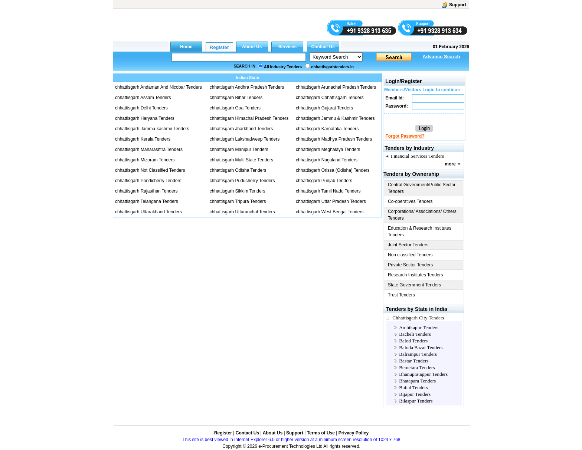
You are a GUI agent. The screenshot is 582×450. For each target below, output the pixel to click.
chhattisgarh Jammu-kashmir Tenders (152, 128)
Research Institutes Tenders (415, 274)
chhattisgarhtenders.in (332, 67)
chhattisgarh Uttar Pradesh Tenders (331, 201)
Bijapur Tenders (415, 394)
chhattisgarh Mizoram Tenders (145, 159)
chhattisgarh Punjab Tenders (324, 180)
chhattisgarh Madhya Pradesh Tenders (334, 139)
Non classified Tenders (410, 254)
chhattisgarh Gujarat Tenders (324, 108)
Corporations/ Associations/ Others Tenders (422, 215)
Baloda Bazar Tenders (420, 347)
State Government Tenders (414, 285)
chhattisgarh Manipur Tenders (239, 149)
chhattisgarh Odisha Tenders (238, 170)
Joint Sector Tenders (408, 244)
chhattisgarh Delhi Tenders (141, 108)
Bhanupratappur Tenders (423, 374)
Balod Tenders (413, 341)
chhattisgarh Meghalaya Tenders (328, 149)
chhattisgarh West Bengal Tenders (329, 211)
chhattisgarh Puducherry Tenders (242, 180)
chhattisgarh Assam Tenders (143, 97)
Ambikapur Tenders (418, 327)
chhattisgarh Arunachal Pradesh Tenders (336, 87)
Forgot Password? (404, 136)
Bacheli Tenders (415, 334)
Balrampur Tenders (418, 354)
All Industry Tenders (283, 67)
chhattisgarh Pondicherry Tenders (148, 180)
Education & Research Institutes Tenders (419, 231)
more (450, 164)
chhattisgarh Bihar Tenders (236, 97)
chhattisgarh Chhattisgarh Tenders (330, 97)
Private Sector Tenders (410, 264)
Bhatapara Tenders (417, 381)
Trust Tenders (401, 295)
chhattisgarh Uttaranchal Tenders (242, 211)
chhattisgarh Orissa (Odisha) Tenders (333, 170)
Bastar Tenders (413, 361)
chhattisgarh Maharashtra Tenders (149, 149)
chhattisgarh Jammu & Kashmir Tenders (335, 118)
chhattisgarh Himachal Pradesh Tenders (249, 118)
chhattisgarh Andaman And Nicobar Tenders (158, 87)
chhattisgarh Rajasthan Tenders (146, 191)
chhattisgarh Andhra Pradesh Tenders (247, 87)
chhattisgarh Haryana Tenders (144, 118)
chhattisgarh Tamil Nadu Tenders (328, 191)
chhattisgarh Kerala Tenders (142, 139)
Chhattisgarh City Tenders (418, 318)
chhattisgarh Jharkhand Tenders (241, 128)
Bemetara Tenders (417, 367)
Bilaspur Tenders (415, 401)
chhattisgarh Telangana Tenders (146, 201)
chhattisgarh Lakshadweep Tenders (245, 139)
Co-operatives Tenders (410, 201)
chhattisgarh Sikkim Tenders (237, 191)
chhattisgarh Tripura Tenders (238, 201)
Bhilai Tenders (413, 387)
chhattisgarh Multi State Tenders (241, 159)
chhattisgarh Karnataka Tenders (327, 128)
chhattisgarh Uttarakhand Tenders (148, 211)
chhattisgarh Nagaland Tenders (326, 159)
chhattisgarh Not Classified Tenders (150, 170)
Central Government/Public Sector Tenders (421, 188)
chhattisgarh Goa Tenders (235, 108)
